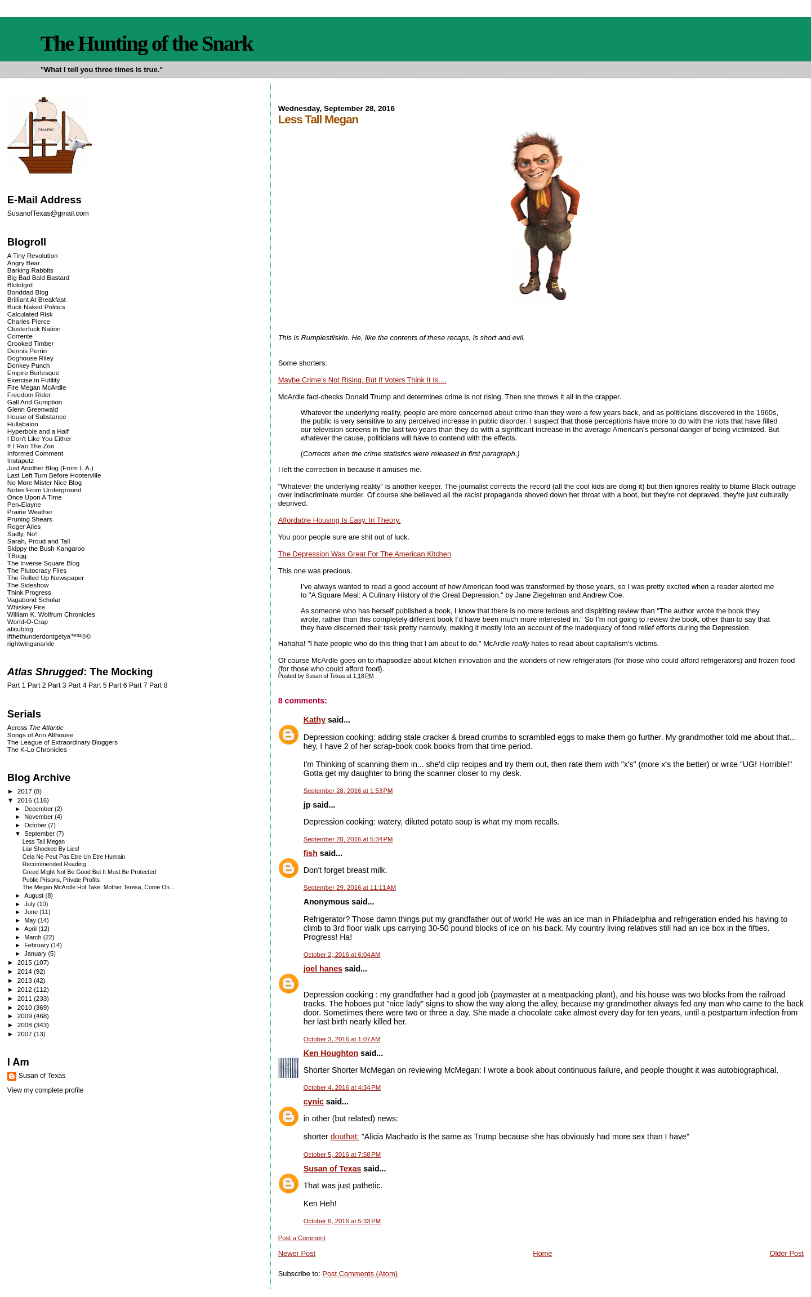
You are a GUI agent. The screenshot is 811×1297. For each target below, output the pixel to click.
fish (311, 853)
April (31, 928)
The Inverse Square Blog (43, 563)
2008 (25, 1024)
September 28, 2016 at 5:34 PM (348, 839)
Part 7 (138, 685)
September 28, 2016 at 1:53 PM (348, 790)
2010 (25, 1007)
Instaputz (20, 460)
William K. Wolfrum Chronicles (51, 614)
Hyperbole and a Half (38, 431)
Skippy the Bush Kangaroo (45, 548)
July (30, 904)
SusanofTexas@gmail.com (48, 213)
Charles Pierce (28, 321)
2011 (25, 998)
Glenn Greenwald (32, 409)
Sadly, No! (22, 533)
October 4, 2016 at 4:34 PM (342, 1087)
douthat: (345, 1136)
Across (35, 727)
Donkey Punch (28, 365)
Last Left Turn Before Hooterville (54, 475)
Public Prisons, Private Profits (61, 880)
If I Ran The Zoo (31, 445)
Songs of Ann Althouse (40, 734)
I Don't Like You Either (39, 438)
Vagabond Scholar (34, 599)
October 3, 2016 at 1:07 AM (342, 1039)
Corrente (20, 336)
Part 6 (118, 685)
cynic (314, 1101)
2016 (25, 800)
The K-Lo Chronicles (37, 749)
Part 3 (57, 685)
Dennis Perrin (27, 350)
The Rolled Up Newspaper (45, 577)
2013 (25, 980)
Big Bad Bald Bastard (38, 277)
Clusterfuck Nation (34, 328)
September (40, 833)
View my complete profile (45, 1090)
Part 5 (97, 685)
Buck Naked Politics (36, 306)
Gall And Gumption (34, 401)
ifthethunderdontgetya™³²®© (49, 636)
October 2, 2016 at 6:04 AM (342, 954)
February (37, 945)
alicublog (20, 628)
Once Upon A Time (34, 497)
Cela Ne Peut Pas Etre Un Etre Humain (74, 857)
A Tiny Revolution (32, 255)
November (39, 816)
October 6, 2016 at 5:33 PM (342, 1221)
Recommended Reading (54, 864)
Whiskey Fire (26, 606)
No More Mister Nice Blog (44, 482)
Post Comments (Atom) (360, 1273)
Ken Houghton (331, 1053)
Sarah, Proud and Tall (38, 541)
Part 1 (16, 685)
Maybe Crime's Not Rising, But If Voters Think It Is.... (362, 380)
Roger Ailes (24, 526)
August (34, 895)
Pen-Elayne (24, 504)
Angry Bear (23, 262)
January (36, 953)
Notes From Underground (44, 489)
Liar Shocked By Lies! (51, 849)
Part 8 (158, 685)
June (31, 911)
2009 (25, 1015)
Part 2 (37, 685)
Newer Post (296, 1253)
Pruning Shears (29, 519)
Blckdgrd (20, 284)
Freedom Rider (29, 394)
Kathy (315, 719)
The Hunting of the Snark (147, 43)
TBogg (16, 555)
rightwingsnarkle (31, 643)
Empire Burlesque (33, 372)
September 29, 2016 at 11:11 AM (350, 887)
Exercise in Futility (33, 380)
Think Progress (29, 592)
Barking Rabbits (30, 270)
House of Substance (36, 416)
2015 (25, 962)
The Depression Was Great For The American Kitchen (364, 554)
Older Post (786, 1253)
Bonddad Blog (27, 292)
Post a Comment (302, 1237)
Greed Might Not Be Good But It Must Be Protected (89, 872)
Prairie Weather (29, 511)
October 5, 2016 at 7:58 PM (342, 1154)
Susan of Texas (333, 1168)
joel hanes (323, 968)
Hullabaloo (22, 423)
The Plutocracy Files (36, 570)
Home (542, 1253)
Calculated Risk (30, 314)
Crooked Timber (30, 343)
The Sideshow (28, 585)
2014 (25, 971)
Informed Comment (35, 453)
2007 (25, 1033)
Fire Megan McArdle (36, 387)
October (36, 825)
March (33, 937)
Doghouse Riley (30, 358)
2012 (25, 989)
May (31, 920)
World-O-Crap (27, 621)
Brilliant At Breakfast (36, 299)
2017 (25, 791)
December (39, 808)
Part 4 (77, 685)
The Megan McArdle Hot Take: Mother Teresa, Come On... (99, 887)
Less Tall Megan (44, 842)
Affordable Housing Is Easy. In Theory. (339, 520)
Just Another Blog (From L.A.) (50, 467)
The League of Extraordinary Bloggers (62, 742)
